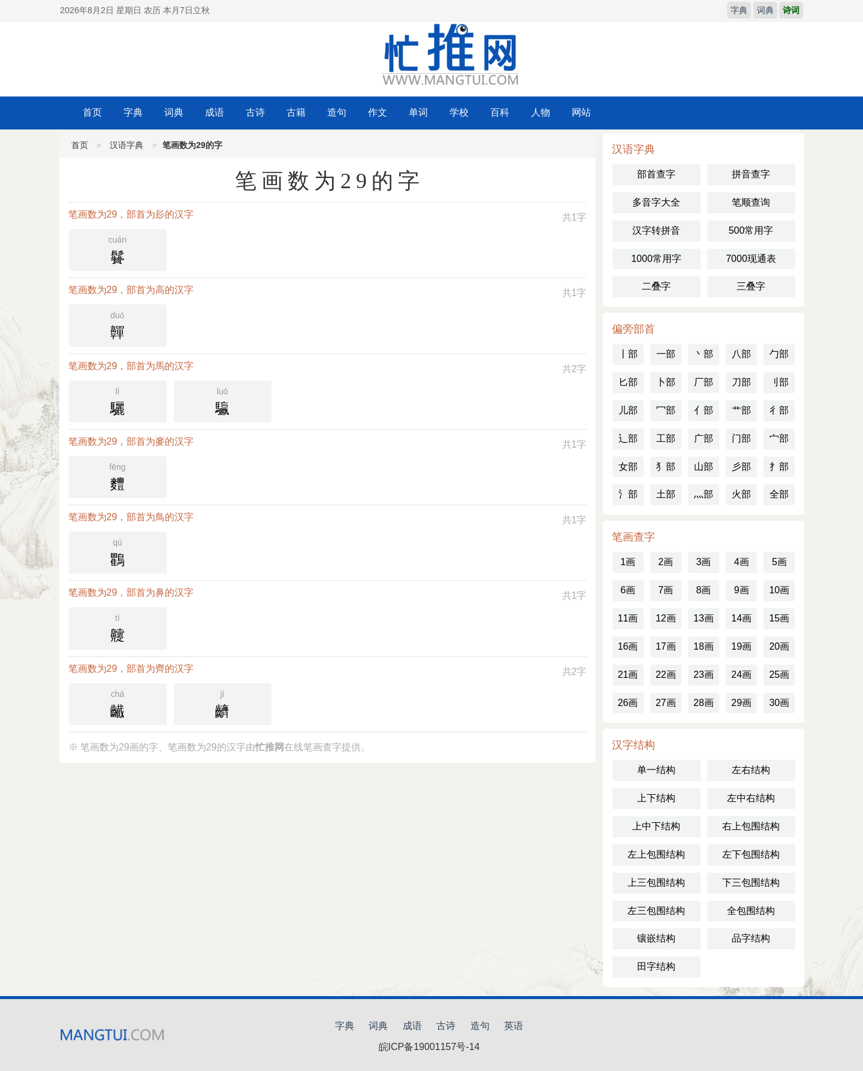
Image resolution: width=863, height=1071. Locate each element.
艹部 (741, 410)
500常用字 (751, 230)
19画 (741, 646)
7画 (665, 590)
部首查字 (656, 174)
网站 (581, 112)
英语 (513, 1026)
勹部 (779, 354)
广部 (703, 438)
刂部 (779, 382)
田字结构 (656, 966)
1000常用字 (656, 259)
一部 (665, 354)
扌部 (779, 466)
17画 (666, 646)
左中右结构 (751, 798)
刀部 (741, 382)
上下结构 (656, 798)
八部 (741, 354)
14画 (741, 618)
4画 (741, 562)
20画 (779, 646)
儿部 (628, 410)
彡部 (741, 466)
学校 (459, 112)
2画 (665, 562)
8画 (703, 590)
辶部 (628, 438)
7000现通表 (751, 259)
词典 (765, 10)
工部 (665, 438)
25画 (779, 674)
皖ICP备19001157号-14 (429, 1047)
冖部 (665, 410)
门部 (741, 438)
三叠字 (751, 286)
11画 (628, 618)
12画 (666, 618)
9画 (741, 590)
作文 (377, 112)
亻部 (703, 410)
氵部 (628, 494)
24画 (741, 674)
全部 (779, 494)
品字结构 (751, 938)
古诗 (255, 112)
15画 (779, 618)
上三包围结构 (656, 882)
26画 (628, 703)
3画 (703, 562)
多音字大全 (656, 202)
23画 (703, 674)
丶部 (703, 354)
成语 (214, 112)
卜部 (665, 382)
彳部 (779, 410)
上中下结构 (656, 826)
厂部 (703, 382)
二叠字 (656, 286)
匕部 (628, 382)
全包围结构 (751, 911)
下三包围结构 (751, 882)
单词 (418, 112)
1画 (627, 562)
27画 (666, 703)
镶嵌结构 (656, 938)
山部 (703, 466)
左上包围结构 (656, 854)
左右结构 (751, 770)
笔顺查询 (751, 202)
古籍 (296, 112)
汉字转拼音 (656, 230)
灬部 (703, 494)
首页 (92, 112)
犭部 (665, 466)
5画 (779, 562)
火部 (741, 494)
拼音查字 (751, 174)
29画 (741, 703)
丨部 (628, 354)
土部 (665, 494)
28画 (703, 703)
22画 (666, 674)
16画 (628, 646)
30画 (779, 703)
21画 (628, 674)
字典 (739, 10)
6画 (627, 590)
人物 (540, 112)
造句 (336, 112)
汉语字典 (126, 145)
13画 (703, 618)
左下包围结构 (751, 854)
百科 (499, 112)
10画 (779, 590)
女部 (628, 466)
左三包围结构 (656, 911)
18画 (703, 646)
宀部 (779, 438)
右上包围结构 (751, 826)
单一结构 (656, 770)
